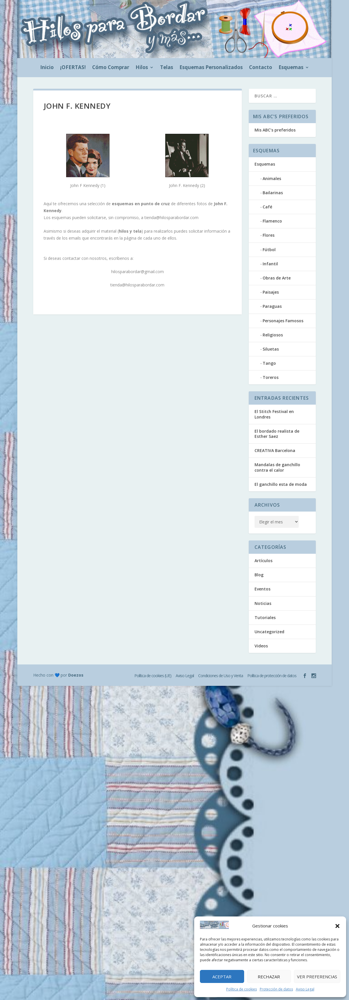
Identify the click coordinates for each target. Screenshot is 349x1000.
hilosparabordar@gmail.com (137, 271)
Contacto (260, 68)
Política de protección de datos (271, 675)
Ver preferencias (317, 976)
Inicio (47, 68)
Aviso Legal (305, 989)
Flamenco (272, 221)
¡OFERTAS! (73, 68)
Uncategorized (269, 631)
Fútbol (269, 249)
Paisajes (271, 292)
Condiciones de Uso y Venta (220, 675)
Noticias (263, 603)
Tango (269, 363)
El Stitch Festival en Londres (274, 414)
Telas (166, 68)
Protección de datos (276, 989)
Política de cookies (241, 989)
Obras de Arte (277, 278)
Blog (259, 574)
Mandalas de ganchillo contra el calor (277, 467)
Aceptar (221, 976)
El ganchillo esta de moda (281, 484)
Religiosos (273, 335)
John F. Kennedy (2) (187, 185)
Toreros (271, 377)
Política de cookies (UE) (152, 675)
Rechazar (269, 976)
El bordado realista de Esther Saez (277, 433)
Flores (268, 235)
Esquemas (291, 68)
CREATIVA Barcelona (275, 450)
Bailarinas (273, 192)
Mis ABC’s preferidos (275, 130)
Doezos (75, 675)
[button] (337, 926)
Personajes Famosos (283, 320)
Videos (261, 646)
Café (267, 207)
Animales (272, 178)
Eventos (262, 589)
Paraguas (272, 306)
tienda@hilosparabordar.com (171, 217)
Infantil (270, 263)
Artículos (263, 560)
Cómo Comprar (110, 68)
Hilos (141, 68)
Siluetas (271, 349)
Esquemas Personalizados (211, 68)
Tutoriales (265, 617)
